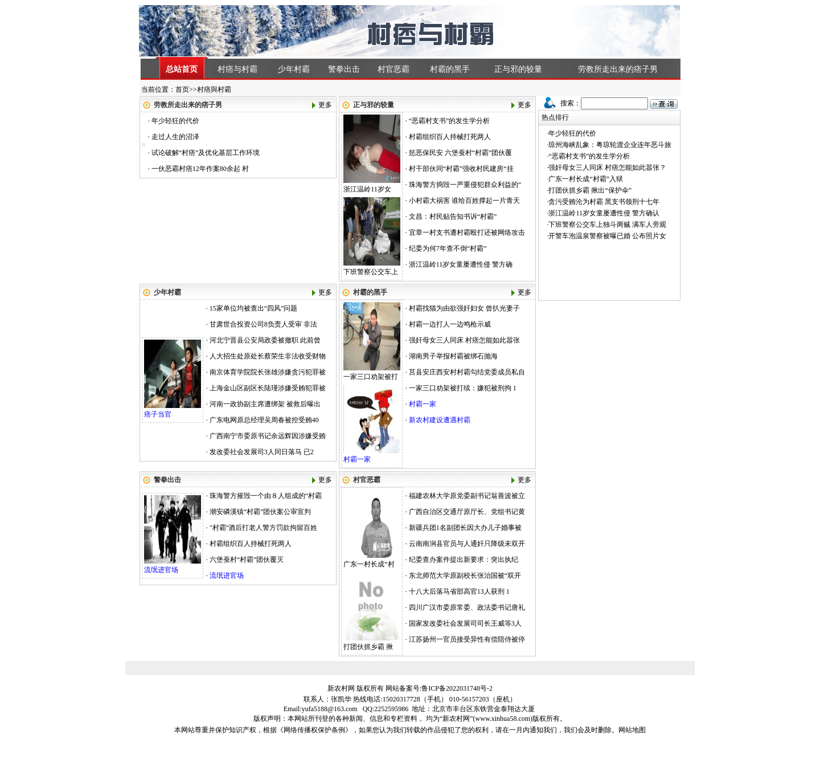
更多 (325, 105)
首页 (182, 89)
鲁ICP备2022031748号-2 (457, 688)
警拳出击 (344, 69)
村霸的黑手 (450, 69)
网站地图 (632, 730)
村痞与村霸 (237, 69)
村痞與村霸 (214, 89)
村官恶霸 (393, 69)
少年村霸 (294, 69)
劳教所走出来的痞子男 (618, 69)
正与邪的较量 (518, 69)
